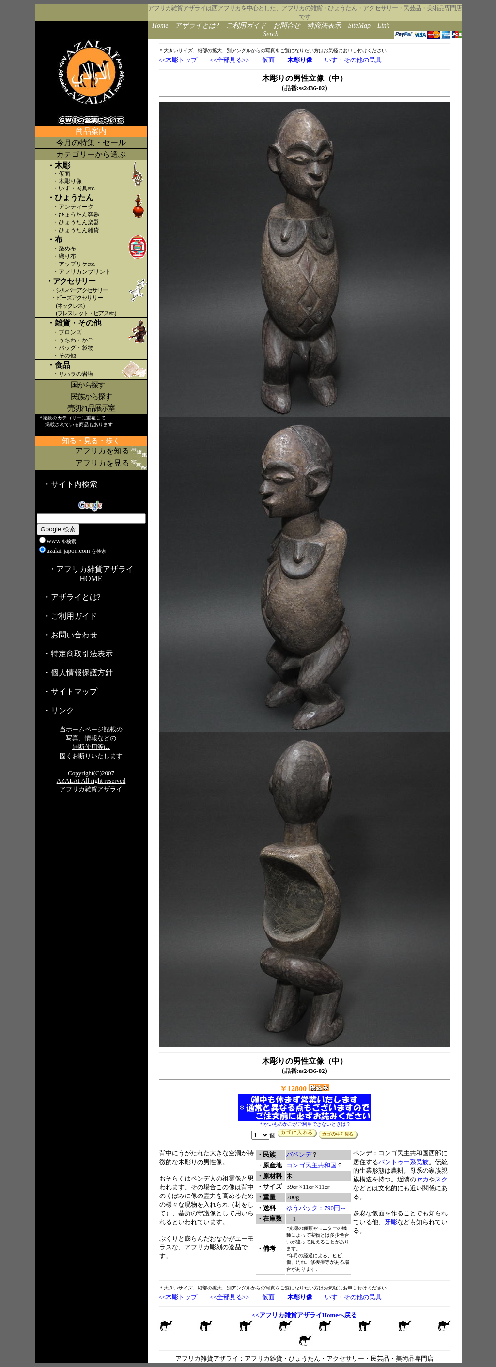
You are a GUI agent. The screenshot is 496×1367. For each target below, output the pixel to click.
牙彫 (391, 1222)
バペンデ (298, 1154)
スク (441, 1179)
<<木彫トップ (178, 59)
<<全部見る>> (229, 59)
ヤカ (422, 1179)
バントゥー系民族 (403, 1161)
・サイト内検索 (70, 484)
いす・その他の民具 (353, 59)
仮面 (268, 59)
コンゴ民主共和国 (311, 1165)
